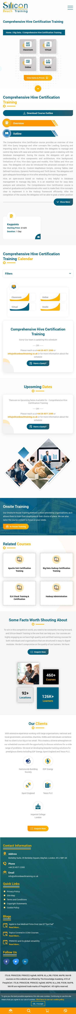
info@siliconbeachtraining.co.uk (23, 353)
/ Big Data (16, 32)
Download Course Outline (38, 113)
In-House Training (16, 526)
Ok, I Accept (38, 1003)
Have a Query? (38, 363)
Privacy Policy (13, 891)
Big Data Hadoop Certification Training (56, 569)
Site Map (11, 895)
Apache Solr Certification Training (19, 569)
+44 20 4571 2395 (45, 350)
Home (8, 32)
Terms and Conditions (17, 899)
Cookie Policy (13, 907)
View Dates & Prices (37, 77)
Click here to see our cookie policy (50, 999)
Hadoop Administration (56, 596)
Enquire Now (38, 652)
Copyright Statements (17, 903)
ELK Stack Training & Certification (19, 597)
